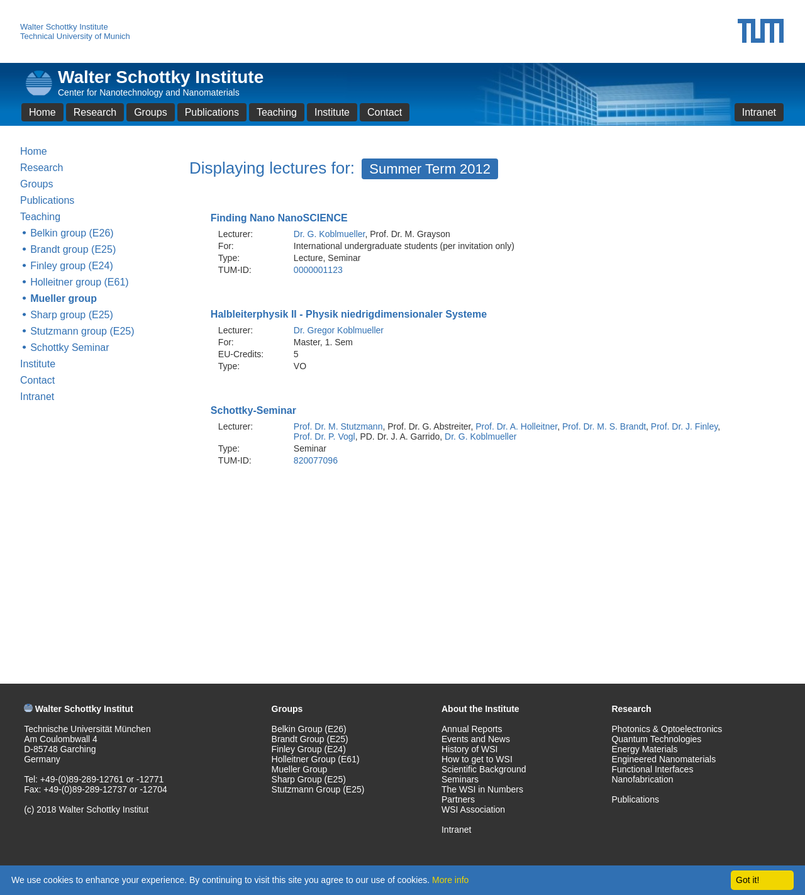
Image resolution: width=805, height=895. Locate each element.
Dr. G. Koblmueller (329, 234)
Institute (332, 112)
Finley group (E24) (71, 265)
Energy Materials (644, 749)
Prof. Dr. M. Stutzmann (338, 426)
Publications (212, 112)
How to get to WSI (477, 759)
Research (95, 112)
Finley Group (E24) (309, 749)
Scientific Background (483, 769)
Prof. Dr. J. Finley (684, 426)
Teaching (277, 112)
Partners (458, 799)
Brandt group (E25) (73, 249)
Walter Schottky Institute (64, 26)
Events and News (475, 739)
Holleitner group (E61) (79, 282)
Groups (150, 112)
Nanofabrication (642, 779)
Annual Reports (471, 729)
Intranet (759, 112)
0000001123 (318, 270)
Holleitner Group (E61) (316, 759)
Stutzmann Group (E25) (318, 789)
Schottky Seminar (69, 347)
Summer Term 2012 (430, 169)
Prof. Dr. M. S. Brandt (604, 426)
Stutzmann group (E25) (82, 331)
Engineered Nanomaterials (663, 759)
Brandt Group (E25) (310, 739)
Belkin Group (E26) (309, 729)
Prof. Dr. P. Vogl (324, 436)
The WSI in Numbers (482, 789)
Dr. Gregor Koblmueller (339, 330)
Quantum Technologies (656, 739)
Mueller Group (300, 769)
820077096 (316, 460)
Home (42, 112)
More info (450, 880)
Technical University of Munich (75, 36)
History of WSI (469, 749)
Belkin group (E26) (72, 233)
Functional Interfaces (652, 769)
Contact (384, 112)
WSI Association (473, 809)
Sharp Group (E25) (309, 779)
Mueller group (63, 298)
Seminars (460, 779)
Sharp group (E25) (71, 314)
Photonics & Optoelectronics (666, 729)
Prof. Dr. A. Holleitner (516, 426)
